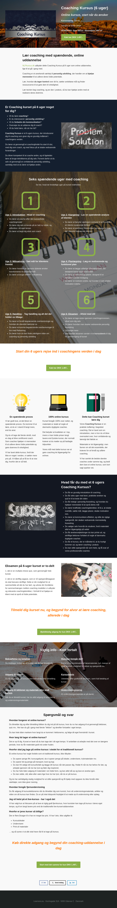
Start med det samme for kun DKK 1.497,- (58, 865)
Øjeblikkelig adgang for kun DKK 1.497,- (58, 632)
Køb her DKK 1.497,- (73, 37)
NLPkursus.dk (29, 66)
